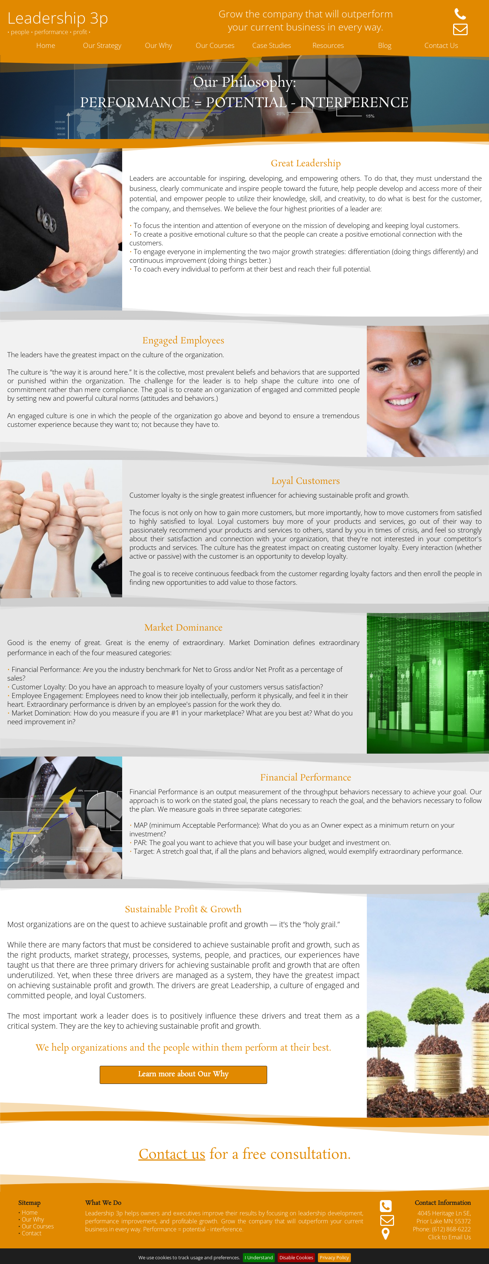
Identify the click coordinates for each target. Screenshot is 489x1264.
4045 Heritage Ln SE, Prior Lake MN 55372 (444, 1217)
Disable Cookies (296, 1257)
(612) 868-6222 (451, 1229)
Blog (384, 45)
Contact (31, 1233)
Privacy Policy (334, 1257)
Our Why (158, 45)
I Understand (259, 1257)
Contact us (172, 1155)
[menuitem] (46, 45)
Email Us (459, 1237)
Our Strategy (102, 45)
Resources (328, 45)
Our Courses (215, 45)
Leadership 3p (57, 17)
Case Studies (271, 45)
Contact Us (441, 45)
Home (45, 45)
